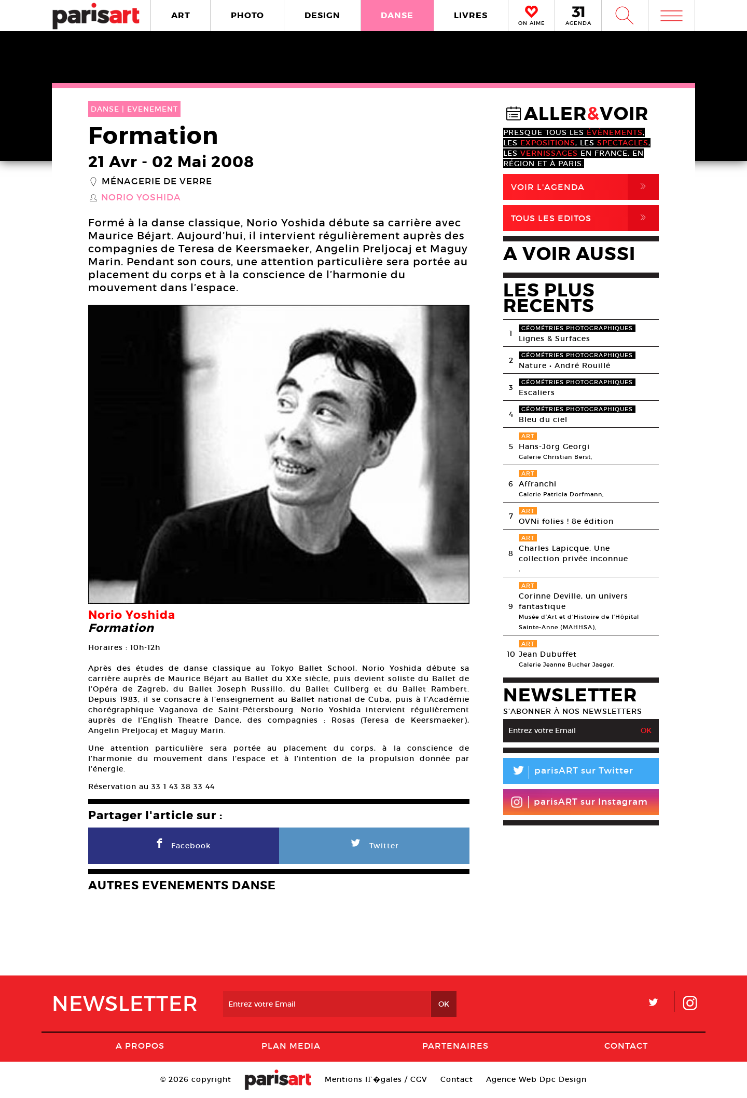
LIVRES (471, 15)
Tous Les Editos (585, 218)
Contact (626, 1045)
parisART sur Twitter (568, 772)
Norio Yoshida (141, 198)
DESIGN (322, 15)
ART (180, 15)
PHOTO (247, 15)
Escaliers (537, 392)
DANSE (397, 15)
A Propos (140, 1045)
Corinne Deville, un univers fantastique (573, 601)
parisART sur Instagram (579, 802)
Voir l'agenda (585, 187)
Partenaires (455, 1045)
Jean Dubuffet (548, 654)
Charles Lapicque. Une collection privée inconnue (573, 553)
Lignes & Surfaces (554, 338)
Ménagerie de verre (157, 182)
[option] (278, 454)
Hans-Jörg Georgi (554, 446)
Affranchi (538, 484)
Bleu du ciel (543, 419)
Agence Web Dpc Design (536, 1079)
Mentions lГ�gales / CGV (376, 1079)
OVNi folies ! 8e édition (566, 521)
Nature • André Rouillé (565, 365)
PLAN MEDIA (291, 1045)
